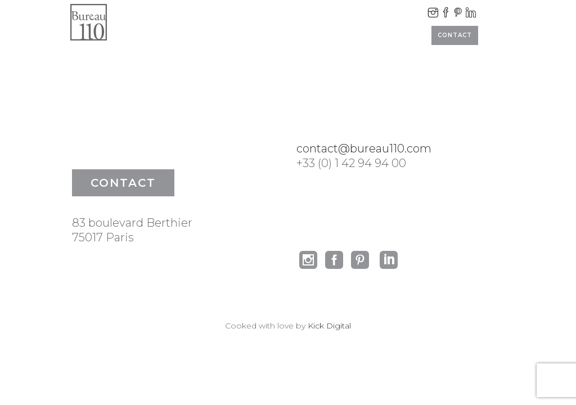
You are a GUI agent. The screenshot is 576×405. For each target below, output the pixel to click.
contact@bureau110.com (363, 148)
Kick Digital (329, 326)
